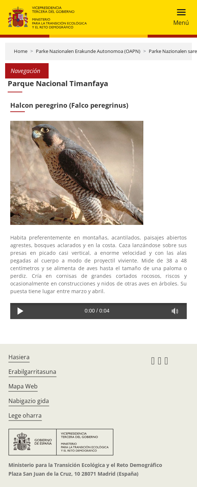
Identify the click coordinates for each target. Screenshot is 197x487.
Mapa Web (23, 386)
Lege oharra (25, 415)
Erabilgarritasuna (32, 372)
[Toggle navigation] (178, 17)
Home (20, 51)
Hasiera (19, 357)
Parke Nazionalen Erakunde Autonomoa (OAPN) (88, 51)
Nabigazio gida (28, 401)
